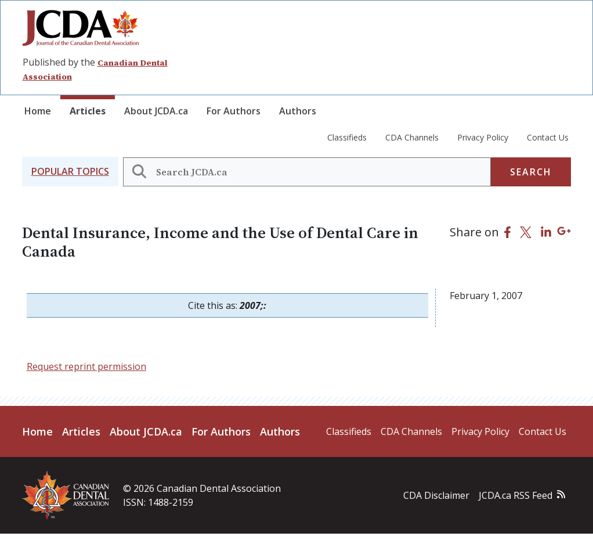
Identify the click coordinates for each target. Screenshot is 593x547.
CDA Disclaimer (436, 495)
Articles (88, 111)
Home (37, 111)
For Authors (234, 111)
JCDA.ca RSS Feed (515, 495)
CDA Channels (412, 137)
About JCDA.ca (156, 111)
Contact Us (548, 137)
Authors (297, 111)
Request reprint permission (86, 366)
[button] (70, 171)
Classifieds (347, 137)
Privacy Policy (482, 137)
